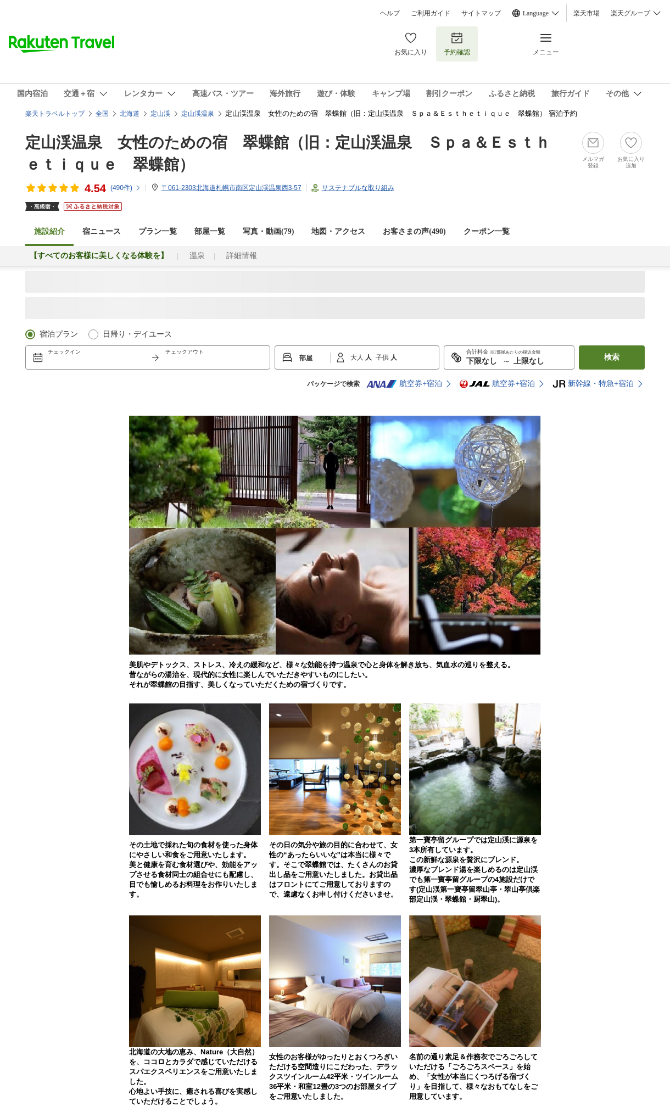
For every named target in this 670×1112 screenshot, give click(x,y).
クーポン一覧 (487, 231)
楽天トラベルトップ (55, 114)
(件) (125, 188)
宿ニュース (101, 231)
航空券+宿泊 (404, 383)
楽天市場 (586, 13)
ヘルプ (390, 13)
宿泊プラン (59, 334)
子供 (383, 357)
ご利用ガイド (430, 13)
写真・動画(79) (268, 231)
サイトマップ (481, 13)
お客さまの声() (414, 231)
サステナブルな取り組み (358, 188)
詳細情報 (241, 256)
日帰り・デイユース (137, 334)
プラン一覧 (157, 231)
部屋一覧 (209, 231)
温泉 (197, 256)
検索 (611, 357)
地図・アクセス (338, 231)
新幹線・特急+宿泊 (593, 383)
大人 (357, 357)
